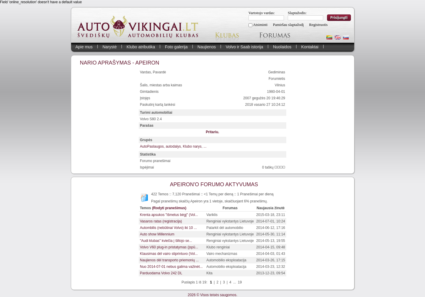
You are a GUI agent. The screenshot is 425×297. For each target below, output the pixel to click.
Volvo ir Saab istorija (244, 46)
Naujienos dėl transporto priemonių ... (169, 260)
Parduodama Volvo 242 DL (161, 273)
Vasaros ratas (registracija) (161, 221)
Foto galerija (176, 46)
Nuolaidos (282, 46)
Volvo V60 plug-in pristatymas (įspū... (169, 247)
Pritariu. (212, 132)
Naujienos (206, 46)
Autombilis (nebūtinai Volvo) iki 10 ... (168, 228)
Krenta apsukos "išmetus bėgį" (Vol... (169, 215)
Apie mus (84, 46)
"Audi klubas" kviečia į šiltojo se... (166, 241)
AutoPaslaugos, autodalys (160, 146)
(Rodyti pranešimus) (169, 208)
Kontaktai (309, 46)
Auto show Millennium (157, 234)
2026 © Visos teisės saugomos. (212, 295)
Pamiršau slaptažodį (288, 24)
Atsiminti (260, 24)
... (204, 146)
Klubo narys (192, 146)
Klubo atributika (141, 46)
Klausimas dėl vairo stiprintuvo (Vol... (169, 254)
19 (240, 282)
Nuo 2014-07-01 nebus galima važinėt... (171, 267)
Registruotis (318, 24)
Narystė (109, 46)
